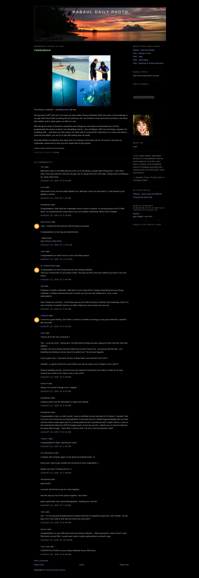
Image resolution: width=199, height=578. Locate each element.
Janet (43, 251)
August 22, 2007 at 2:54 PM (56, 279)
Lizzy (43, 187)
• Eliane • (44, 439)
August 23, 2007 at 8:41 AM (56, 432)
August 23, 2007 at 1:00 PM (56, 446)
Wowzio (136, 214)
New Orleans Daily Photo (51, 241)
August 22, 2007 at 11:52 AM (56, 245)
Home (81, 565)
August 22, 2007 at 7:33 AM (56, 198)
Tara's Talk (45, 546)
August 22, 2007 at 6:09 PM (56, 377)
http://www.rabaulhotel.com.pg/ (146, 75)
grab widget (138, 216)
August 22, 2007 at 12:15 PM (56, 259)
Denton (44, 529)
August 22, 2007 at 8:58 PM (56, 405)
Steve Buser (46, 222)
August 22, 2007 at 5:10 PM (56, 326)
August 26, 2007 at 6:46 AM (56, 554)
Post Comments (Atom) (55, 570)
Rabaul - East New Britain (144, 50)
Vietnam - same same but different (147, 194)
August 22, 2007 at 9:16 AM (56, 215)
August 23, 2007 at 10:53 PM (56, 540)
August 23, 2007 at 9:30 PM (56, 523)
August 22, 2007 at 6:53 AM (56, 181)
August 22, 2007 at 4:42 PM (56, 309)
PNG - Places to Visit (142, 53)
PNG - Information (140, 60)
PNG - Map (137, 56)
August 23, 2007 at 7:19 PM (56, 505)
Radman (44, 383)
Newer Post (39, 565)
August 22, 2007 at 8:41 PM (56, 391)
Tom (42, 167)
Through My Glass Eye (142, 197)
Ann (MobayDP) (47, 453)
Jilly (42, 286)
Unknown (44, 315)
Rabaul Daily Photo (100, 12)
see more (148, 216)
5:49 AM (56, 152)
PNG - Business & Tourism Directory (148, 63)
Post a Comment (41, 561)
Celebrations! (42, 50)
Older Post (124, 565)
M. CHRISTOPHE (48, 266)
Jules (43, 333)
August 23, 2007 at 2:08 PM (56, 473)
